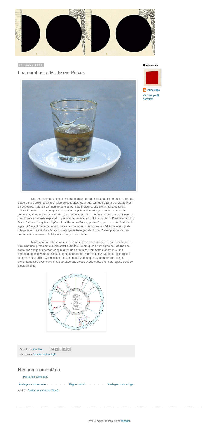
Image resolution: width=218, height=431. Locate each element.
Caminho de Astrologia (44, 354)
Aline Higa (153, 89)
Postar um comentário (35, 376)
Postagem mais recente (32, 384)
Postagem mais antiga (120, 384)
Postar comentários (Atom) (43, 390)
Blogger (125, 420)
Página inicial (76, 384)
